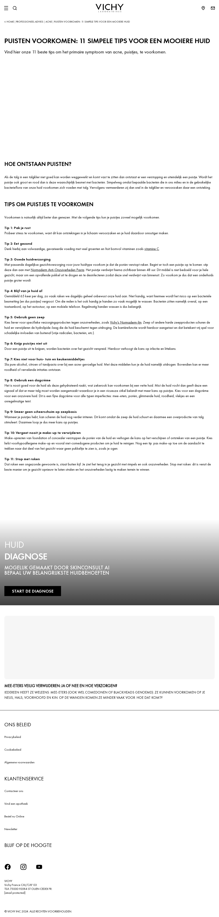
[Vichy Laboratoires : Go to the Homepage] (110, 8)
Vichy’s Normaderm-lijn (126, 322)
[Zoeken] (14, 8)
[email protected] (14, 893)
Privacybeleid (12, 737)
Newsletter (10, 829)
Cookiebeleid (12, 750)
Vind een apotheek (16, 804)
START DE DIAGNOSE (32, 591)
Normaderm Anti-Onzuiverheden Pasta (57, 270)
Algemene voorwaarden (19, 762)
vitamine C (151, 248)
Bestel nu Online (14, 816)
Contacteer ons (13, 791)
